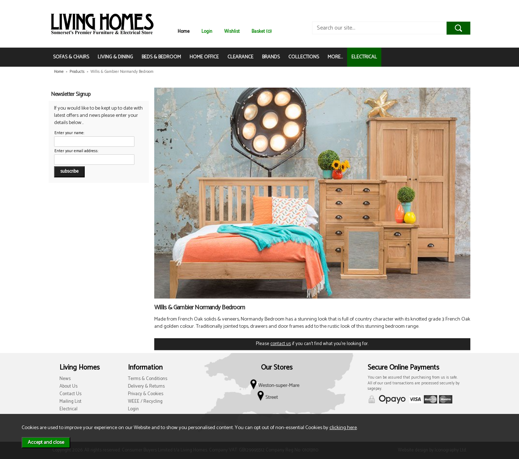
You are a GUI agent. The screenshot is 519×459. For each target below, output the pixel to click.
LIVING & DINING (115, 57)
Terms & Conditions (147, 379)
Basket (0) (262, 31)
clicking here (343, 427)
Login (206, 31)
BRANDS (271, 57)
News (65, 379)
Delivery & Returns (146, 386)
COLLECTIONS (303, 57)
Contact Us (70, 394)
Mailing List (70, 401)
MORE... (335, 57)
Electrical (68, 409)
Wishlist (232, 31)
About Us (68, 386)
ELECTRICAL (364, 57)
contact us (280, 344)
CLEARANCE (240, 57)
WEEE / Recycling (145, 401)
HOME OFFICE (204, 57)
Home (184, 31)
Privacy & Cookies (145, 394)
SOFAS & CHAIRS (71, 57)
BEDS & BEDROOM (161, 57)
